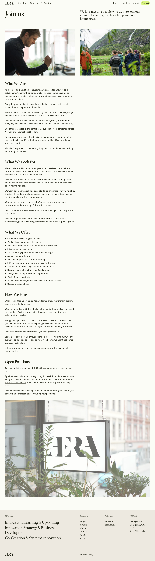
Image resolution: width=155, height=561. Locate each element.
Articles (126, 3)
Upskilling (23, 3)
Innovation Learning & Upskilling (32, 522)
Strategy (34, 3)
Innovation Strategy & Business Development (30, 530)
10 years (83, 538)
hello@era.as (136, 521)
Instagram (57, 391)
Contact (145, 3)
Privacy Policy (86, 555)
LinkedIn (44, 391)
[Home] (9, 3)
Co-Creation (46, 3)
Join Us (83, 535)
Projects (117, 3)
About (136, 3)
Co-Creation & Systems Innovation (33, 538)
